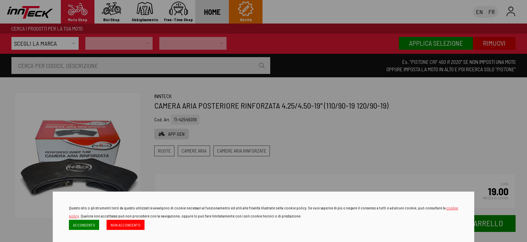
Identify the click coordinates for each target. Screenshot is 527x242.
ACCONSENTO (84, 225)
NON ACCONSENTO (125, 225)
